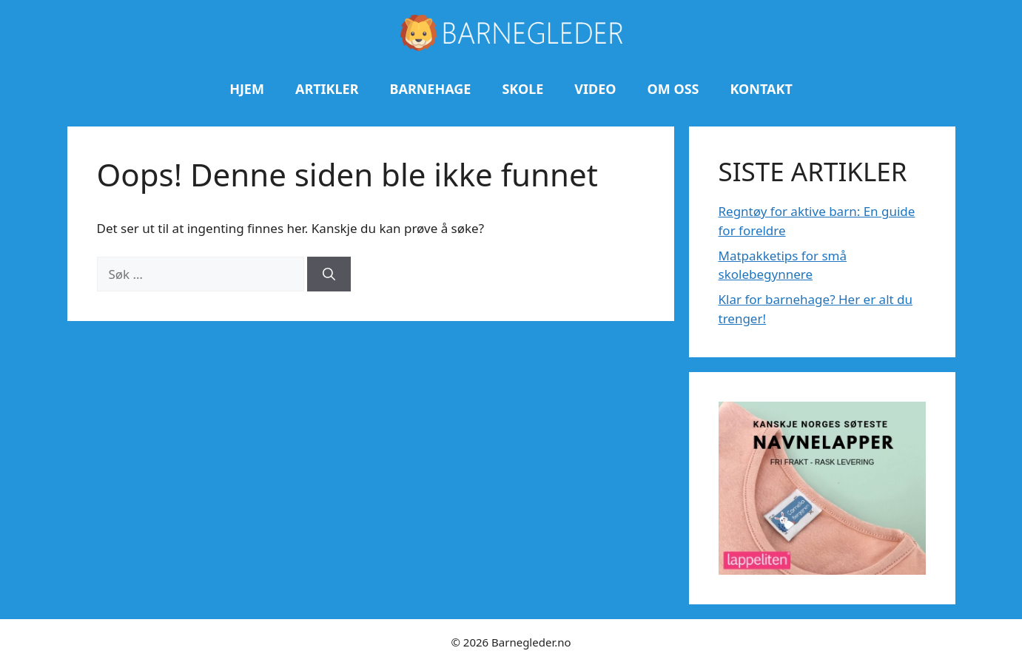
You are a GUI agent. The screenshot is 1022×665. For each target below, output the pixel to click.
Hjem (246, 89)
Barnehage (430, 89)
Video (595, 89)
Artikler (327, 89)
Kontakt (761, 89)
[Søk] (329, 274)
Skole (522, 89)
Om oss (673, 89)
